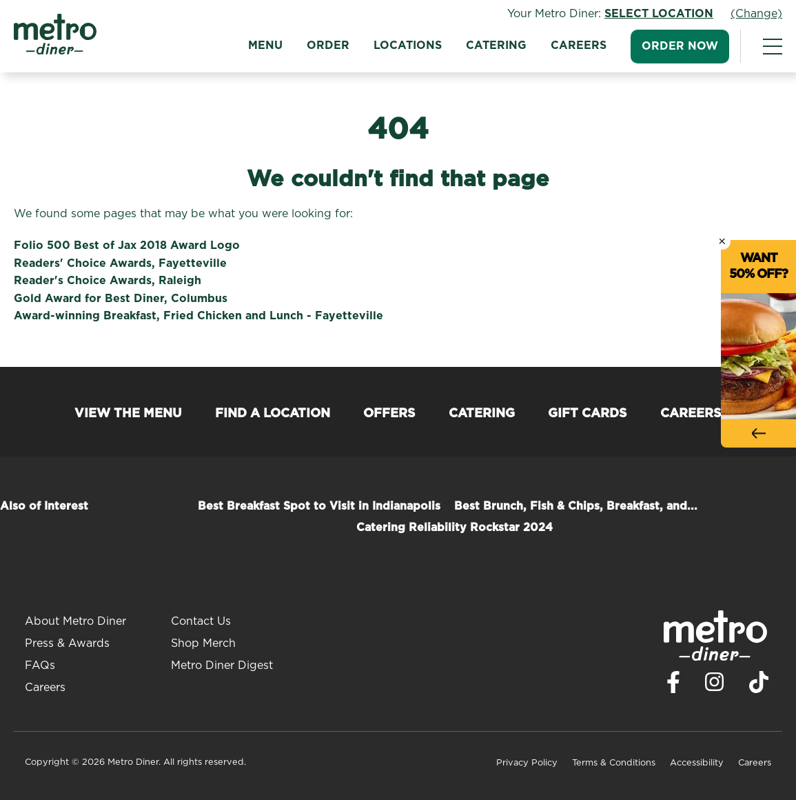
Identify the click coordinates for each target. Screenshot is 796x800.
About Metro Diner (75, 621)
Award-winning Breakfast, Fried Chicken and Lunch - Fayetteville (198, 315)
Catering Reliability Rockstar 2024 (454, 527)
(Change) (756, 13)
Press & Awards (67, 643)
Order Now (680, 46)
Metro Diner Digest (222, 665)
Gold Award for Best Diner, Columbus (120, 298)
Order (328, 45)
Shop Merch (203, 643)
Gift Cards (587, 414)
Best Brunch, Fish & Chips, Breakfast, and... (575, 506)
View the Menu (128, 414)
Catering (496, 45)
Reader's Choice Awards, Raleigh (107, 280)
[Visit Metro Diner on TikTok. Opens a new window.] (758, 686)
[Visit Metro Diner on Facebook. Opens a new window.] (673, 686)
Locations (408, 45)
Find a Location (272, 414)
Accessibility (697, 763)
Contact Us (201, 621)
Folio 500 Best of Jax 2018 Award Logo (127, 245)
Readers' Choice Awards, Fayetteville (120, 263)
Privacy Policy (527, 763)
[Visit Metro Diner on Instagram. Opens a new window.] (714, 685)
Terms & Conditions (613, 763)
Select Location (658, 13)
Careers (578, 45)
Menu (265, 45)
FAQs (40, 665)
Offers (389, 414)
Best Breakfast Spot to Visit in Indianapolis (319, 506)
